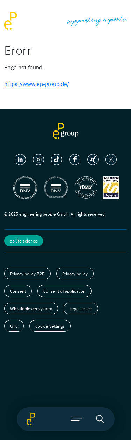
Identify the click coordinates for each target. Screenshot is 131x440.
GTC (14, 326)
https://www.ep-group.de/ (36, 84)
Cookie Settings (50, 326)
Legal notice (81, 308)
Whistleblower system (31, 308)
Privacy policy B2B (27, 273)
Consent (18, 291)
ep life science (23, 241)
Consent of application (64, 291)
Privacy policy (75, 273)
